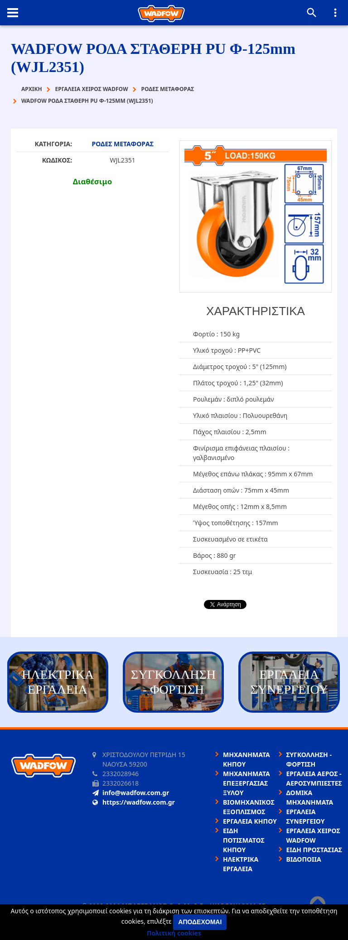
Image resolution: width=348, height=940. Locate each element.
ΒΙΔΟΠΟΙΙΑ (303, 859)
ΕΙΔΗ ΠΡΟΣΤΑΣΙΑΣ (314, 849)
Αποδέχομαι (200, 922)
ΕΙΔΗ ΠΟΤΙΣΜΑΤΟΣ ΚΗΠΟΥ (244, 840)
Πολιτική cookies (174, 933)
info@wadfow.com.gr (130, 792)
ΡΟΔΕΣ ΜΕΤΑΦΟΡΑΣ (123, 143)
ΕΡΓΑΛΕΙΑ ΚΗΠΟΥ (250, 821)
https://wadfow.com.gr (133, 802)
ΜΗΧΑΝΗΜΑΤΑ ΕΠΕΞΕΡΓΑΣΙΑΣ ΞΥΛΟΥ (246, 783)
